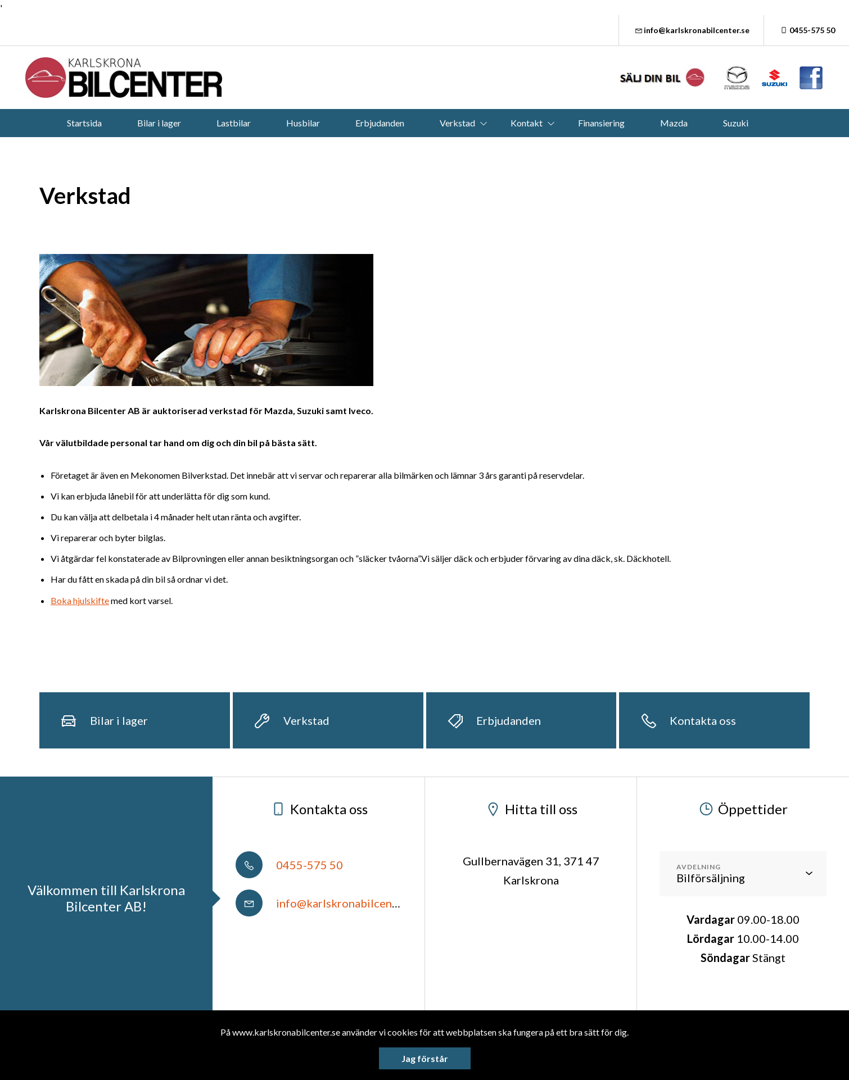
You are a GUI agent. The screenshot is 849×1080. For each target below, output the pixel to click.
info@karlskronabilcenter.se (691, 30)
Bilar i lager (159, 122)
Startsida (84, 122)
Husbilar (303, 122)
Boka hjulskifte (80, 600)
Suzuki (735, 122)
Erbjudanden (379, 122)
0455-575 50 (806, 30)
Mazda (674, 122)
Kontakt (527, 122)
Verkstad (457, 122)
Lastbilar (233, 122)
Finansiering (601, 122)
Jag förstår (424, 1058)
